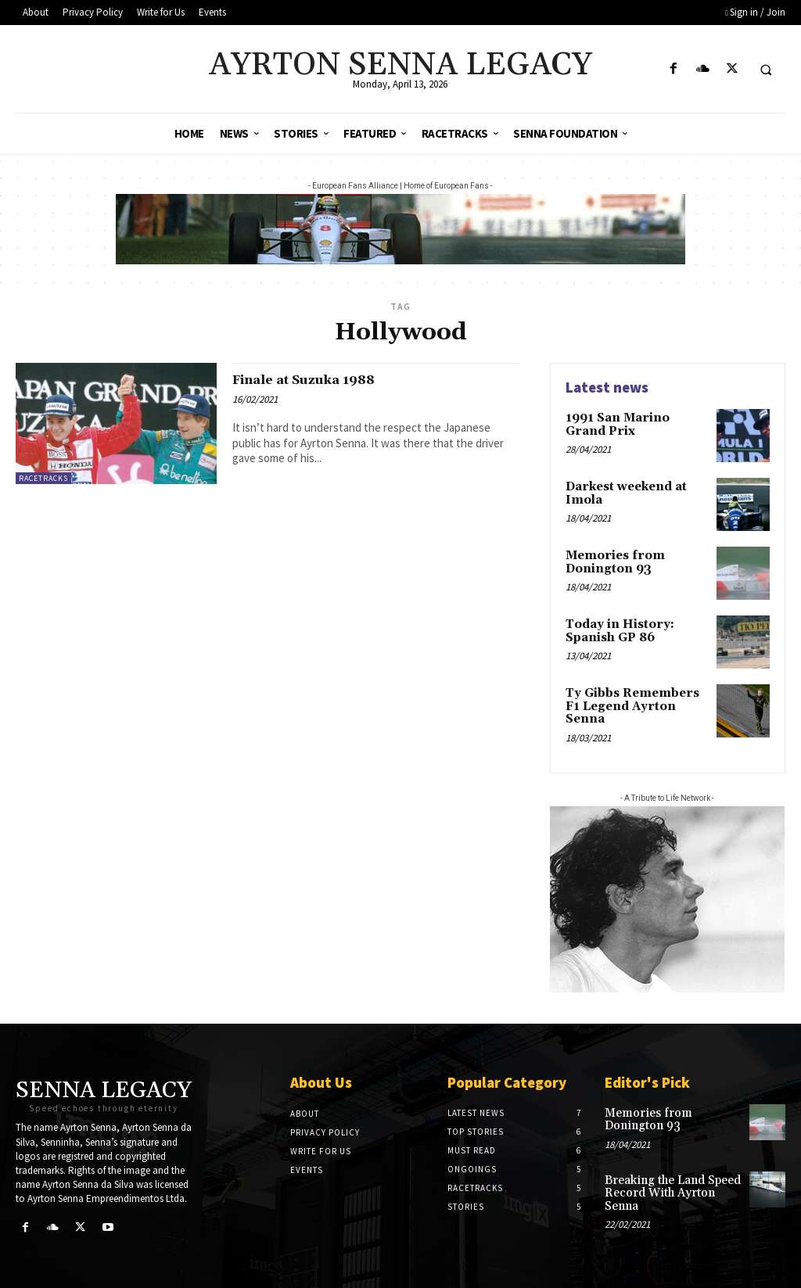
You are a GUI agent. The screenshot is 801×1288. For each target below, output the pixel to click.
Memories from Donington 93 (612, 561)
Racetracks (43, 478)
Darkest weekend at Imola (624, 492)
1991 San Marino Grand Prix (634, 423)
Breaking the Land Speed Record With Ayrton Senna (670, 1187)
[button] (765, 69)
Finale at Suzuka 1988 (318, 379)
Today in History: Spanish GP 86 (617, 630)
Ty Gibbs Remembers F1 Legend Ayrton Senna (636, 699)
